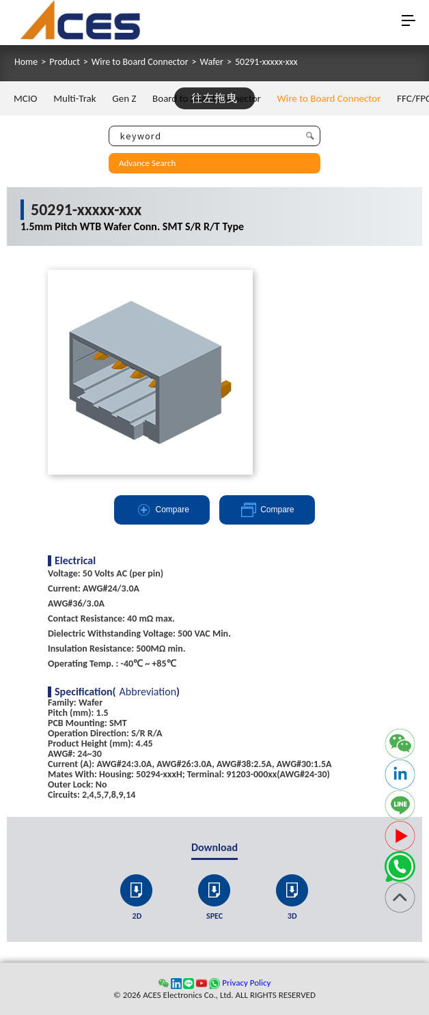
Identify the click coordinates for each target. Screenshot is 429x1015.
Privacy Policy (246, 982)
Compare (162, 509)
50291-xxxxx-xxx (266, 62)
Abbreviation (148, 691)
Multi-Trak (74, 98)
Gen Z (124, 98)
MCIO (26, 98)
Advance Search (147, 163)
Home (26, 62)
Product (64, 62)
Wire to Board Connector (140, 62)
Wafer (211, 62)
